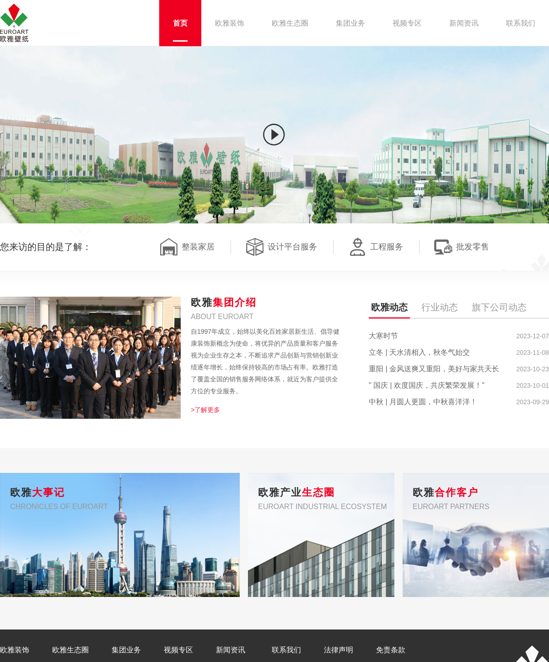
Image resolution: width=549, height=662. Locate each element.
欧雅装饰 (14, 650)
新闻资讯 (230, 650)
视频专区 (178, 650)
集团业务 (126, 650)
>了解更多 (205, 409)
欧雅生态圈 (70, 650)
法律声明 (338, 650)
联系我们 (286, 650)
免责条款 (390, 650)
